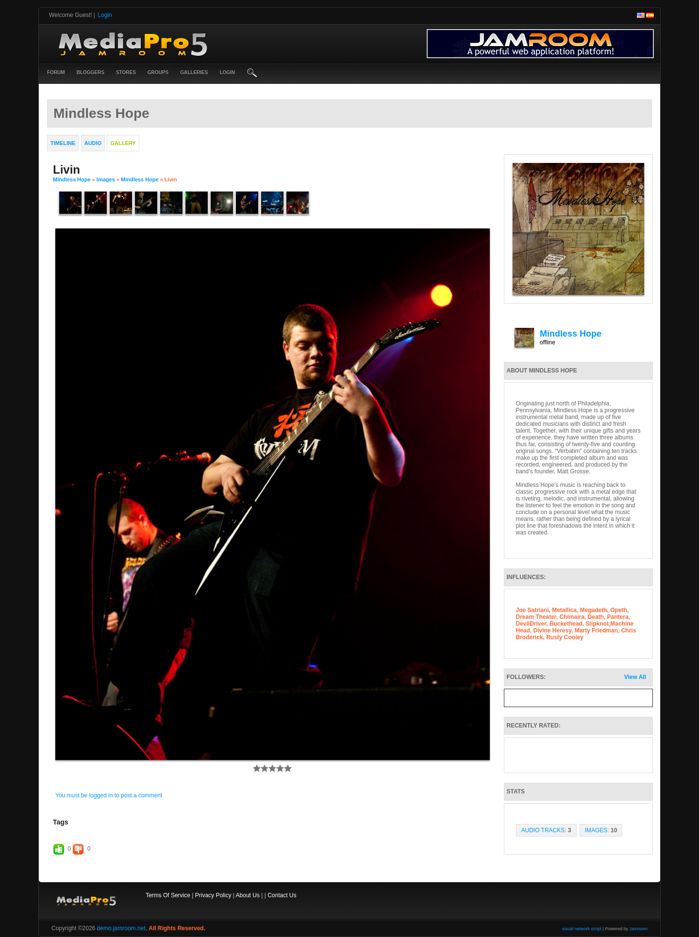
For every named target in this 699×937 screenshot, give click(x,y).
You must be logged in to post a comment (108, 795)
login (227, 72)
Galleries (194, 72)
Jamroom (638, 928)
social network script (581, 928)
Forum (56, 72)
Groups (158, 72)
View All (635, 677)
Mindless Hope (72, 179)
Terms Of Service (168, 895)
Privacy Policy (213, 895)
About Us (248, 895)
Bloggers (90, 72)
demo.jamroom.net (121, 928)
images (106, 179)
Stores (126, 72)
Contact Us (281, 895)
